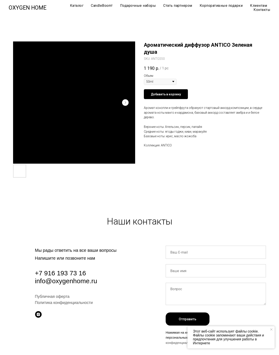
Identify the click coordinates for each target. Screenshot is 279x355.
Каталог (77, 5)
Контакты (261, 10)
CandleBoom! (102, 5)
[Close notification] (271, 329)
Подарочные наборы (138, 5)
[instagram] (38, 314)
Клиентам (258, 5)
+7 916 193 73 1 (58, 273)
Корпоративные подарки (221, 5)
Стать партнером (177, 5)
